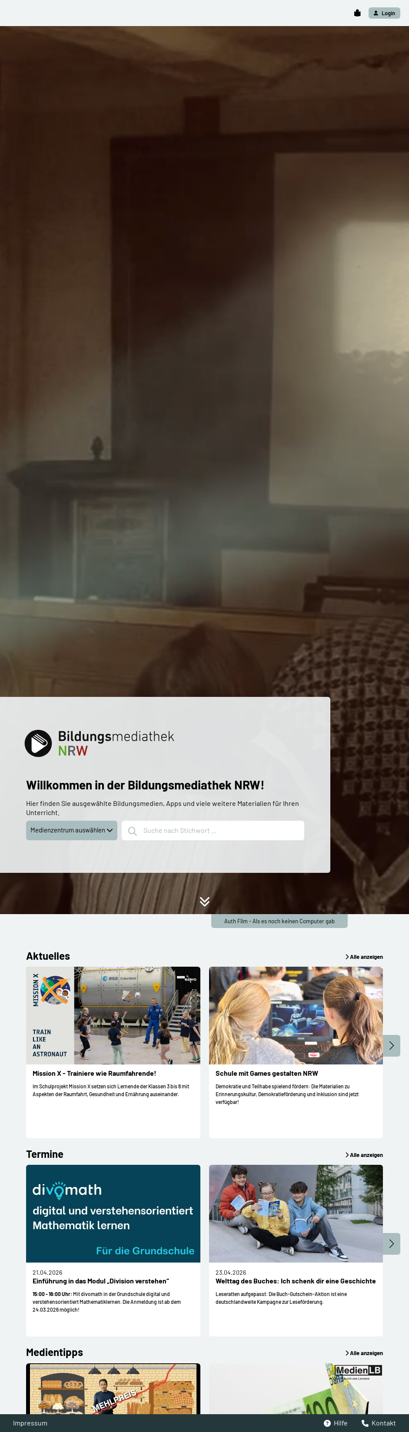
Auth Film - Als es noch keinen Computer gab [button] (279, 921)
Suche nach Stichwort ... (172, 831)
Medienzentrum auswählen (71, 830)
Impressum (30, 1423)
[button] (357, 13)
